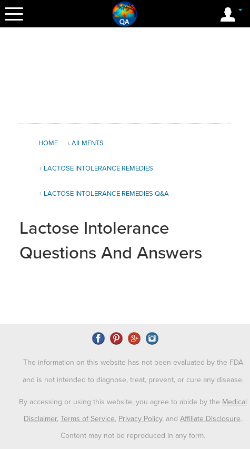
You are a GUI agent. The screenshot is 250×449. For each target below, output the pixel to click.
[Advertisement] (125, 75)
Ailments (88, 143)
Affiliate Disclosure (210, 418)
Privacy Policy (140, 418)
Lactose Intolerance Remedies (98, 168)
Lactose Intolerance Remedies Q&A (106, 193)
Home (48, 143)
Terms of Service (88, 418)
